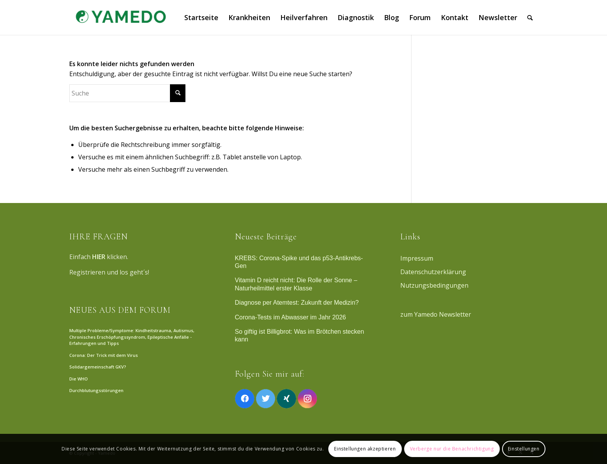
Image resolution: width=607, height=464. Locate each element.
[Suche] (530, 17)
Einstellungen (524, 448)
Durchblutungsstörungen (96, 390)
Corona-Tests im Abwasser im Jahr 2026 (290, 317)
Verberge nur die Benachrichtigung (452, 448)
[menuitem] (201, 17)
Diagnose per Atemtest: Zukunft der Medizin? (297, 302)
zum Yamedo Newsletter (435, 314)
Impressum (416, 258)
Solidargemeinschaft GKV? (97, 367)
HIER (98, 256)
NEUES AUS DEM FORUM (120, 310)
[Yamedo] (119, 17)
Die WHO (78, 379)
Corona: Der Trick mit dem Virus (103, 355)
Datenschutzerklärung (433, 272)
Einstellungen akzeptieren (365, 448)
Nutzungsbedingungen (434, 285)
